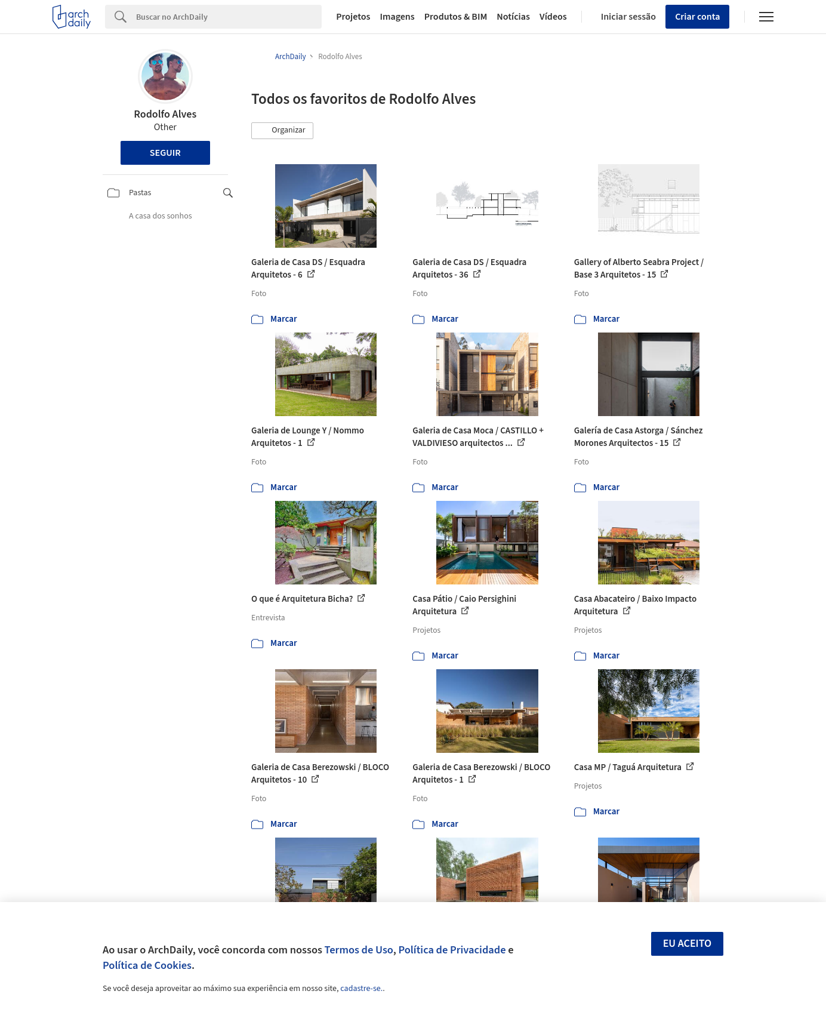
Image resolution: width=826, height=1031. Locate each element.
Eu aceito (687, 943)
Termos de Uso (359, 950)
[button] (282, 130)
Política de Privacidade (452, 950)
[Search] (229, 17)
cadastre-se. (361, 989)
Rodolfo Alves (165, 114)
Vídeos (553, 16)
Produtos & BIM (456, 16)
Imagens (397, 16)
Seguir (165, 152)
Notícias (513, 16)
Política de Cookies (147, 965)
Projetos (353, 16)
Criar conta (697, 16)
